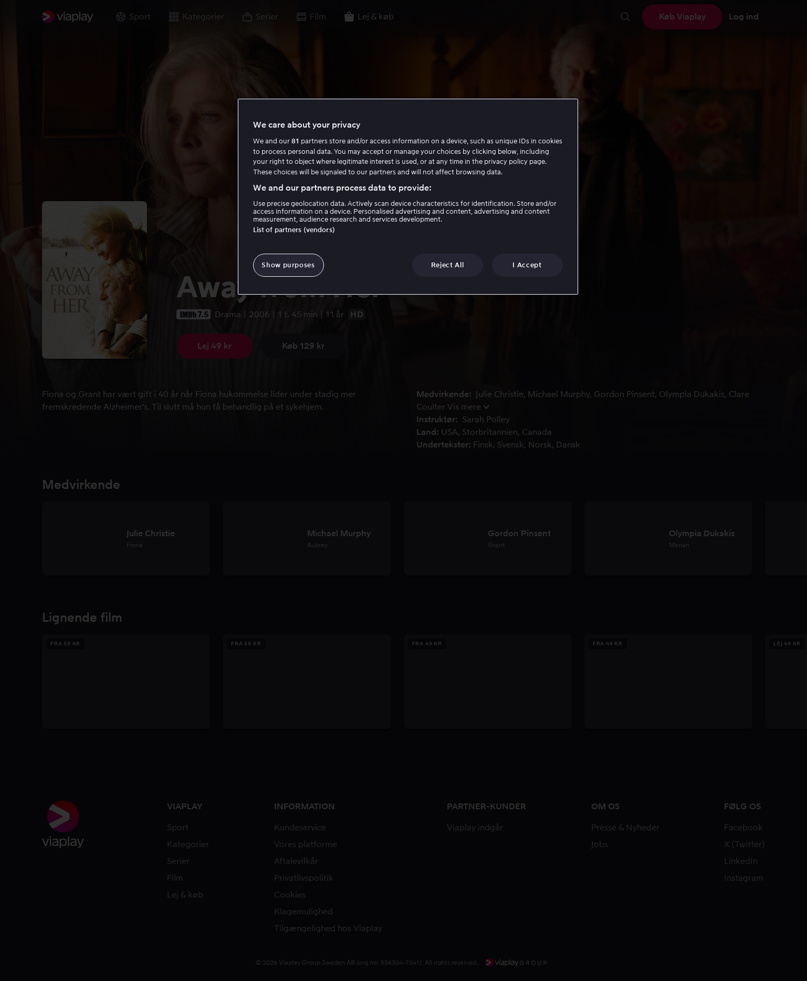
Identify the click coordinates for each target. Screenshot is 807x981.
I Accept (526, 265)
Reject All (447, 265)
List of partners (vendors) (294, 230)
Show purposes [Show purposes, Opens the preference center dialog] (288, 265)
